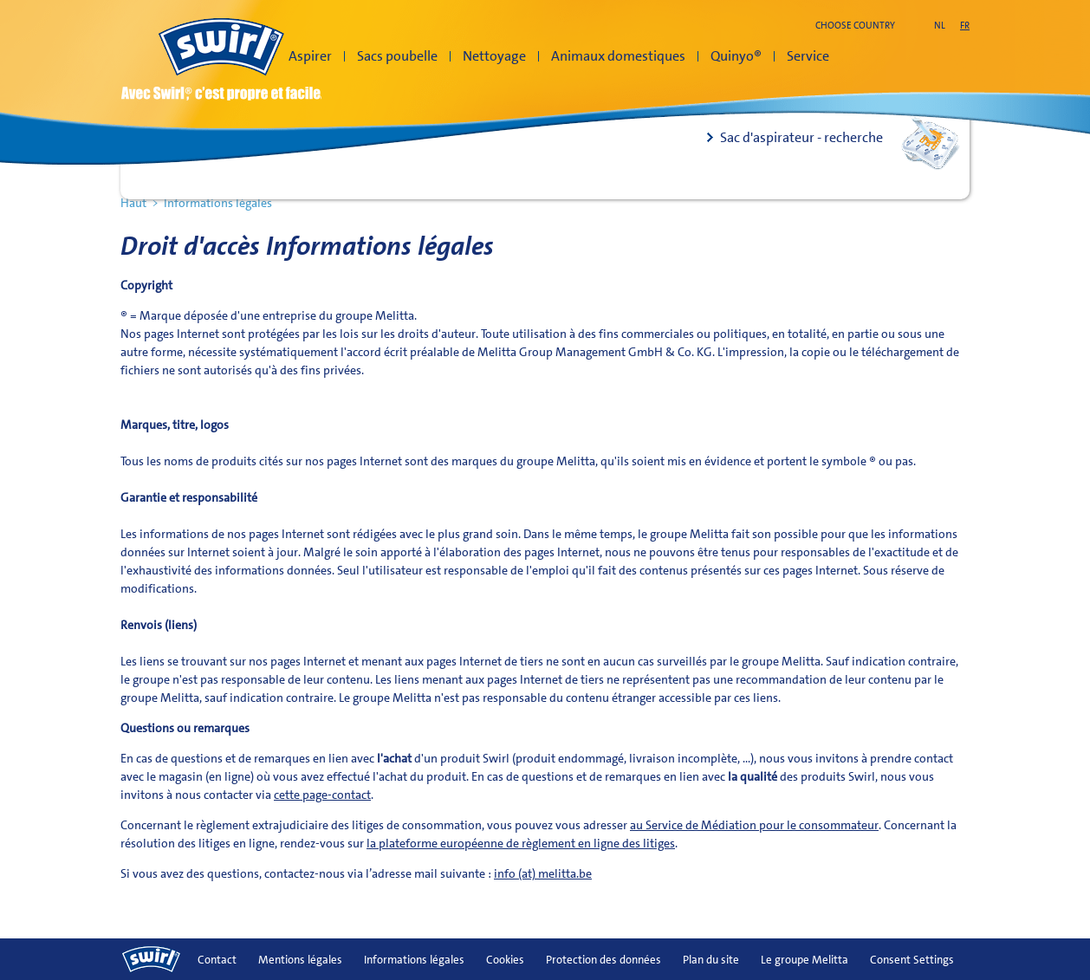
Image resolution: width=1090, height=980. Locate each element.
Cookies (505, 959)
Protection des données (603, 959)
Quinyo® (736, 56)
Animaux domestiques (618, 56)
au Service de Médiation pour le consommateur (754, 825)
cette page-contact (322, 794)
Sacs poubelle (397, 56)
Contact (217, 959)
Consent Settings (912, 959)
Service (808, 56)
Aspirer (310, 56)
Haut (133, 203)
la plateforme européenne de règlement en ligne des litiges (521, 843)
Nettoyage (494, 56)
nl (939, 25)
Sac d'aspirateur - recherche (801, 137)
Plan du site (711, 959)
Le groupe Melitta (804, 959)
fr (965, 25)
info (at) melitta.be (543, 873)
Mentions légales (300, 959)
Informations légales (414, 959)
